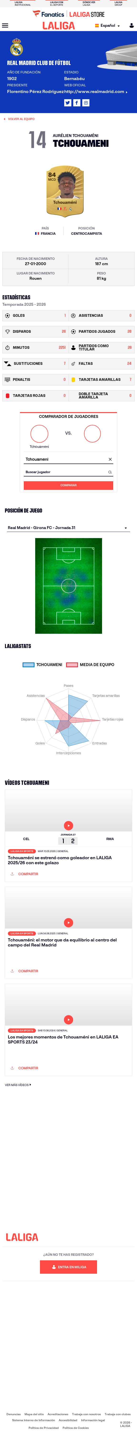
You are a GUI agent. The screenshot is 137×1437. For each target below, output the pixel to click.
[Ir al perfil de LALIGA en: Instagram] (85, 102)
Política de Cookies (76, 1427)
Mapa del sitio (34, 1414)
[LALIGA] (59, 25)
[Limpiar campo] (110, 460)
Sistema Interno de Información (33, 1420)
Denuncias (13, 1414)
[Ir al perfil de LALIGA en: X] (67, 102)
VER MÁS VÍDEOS (18, 1085)
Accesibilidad (68, 1420)
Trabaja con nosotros (86, 1414)
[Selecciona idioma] (108, 26)
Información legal (93, 1420)
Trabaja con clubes (118, 1414)
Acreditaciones (58, 1414)
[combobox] (68, 459)
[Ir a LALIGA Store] (68, 13)
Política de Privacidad (44, 1427)
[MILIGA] (130, 25)
